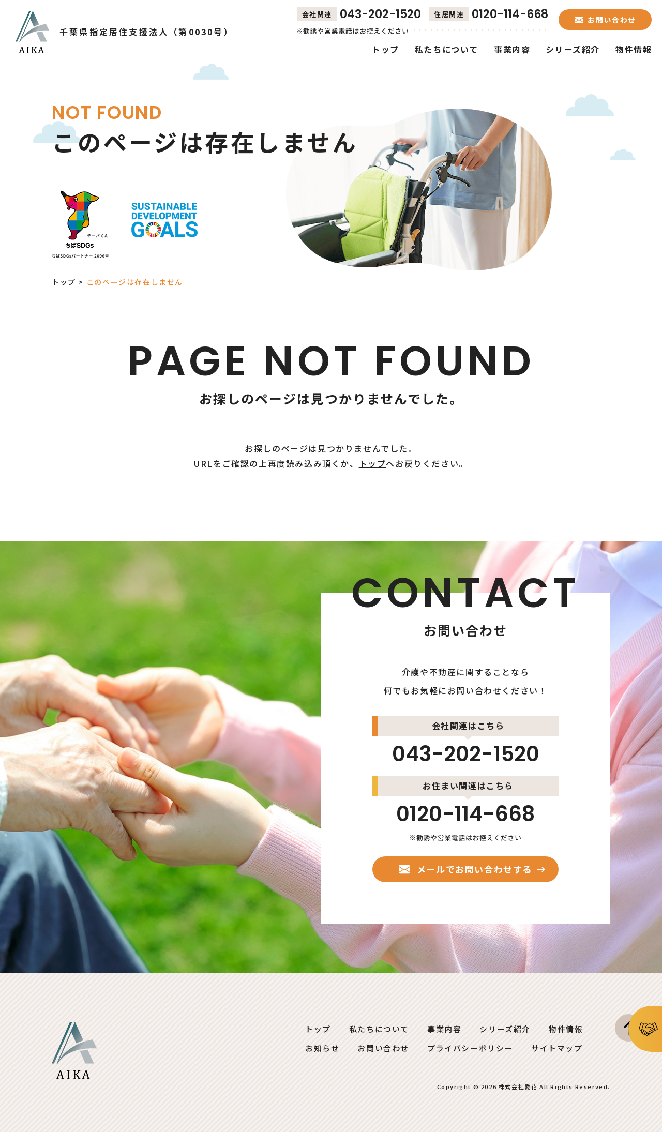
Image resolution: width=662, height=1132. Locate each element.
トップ (64, 282)
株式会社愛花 (518, 1086)
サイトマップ (557, 1048)
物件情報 (566, 1028)
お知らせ (322, 1048)
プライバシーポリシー (470, 1048)
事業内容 (444, 1028)
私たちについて (379, 1028)
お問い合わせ (383, 1048)
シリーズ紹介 (505, 1028)
